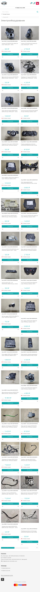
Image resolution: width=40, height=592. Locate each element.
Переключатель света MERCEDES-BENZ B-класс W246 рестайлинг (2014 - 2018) (10, 145)
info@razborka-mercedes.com (9, 561)
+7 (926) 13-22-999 (20, 7)
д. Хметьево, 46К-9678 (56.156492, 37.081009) (13, 555)
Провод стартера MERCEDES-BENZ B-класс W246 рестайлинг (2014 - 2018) (29, 460)
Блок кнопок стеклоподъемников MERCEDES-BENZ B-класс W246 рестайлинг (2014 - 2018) (29, 355)
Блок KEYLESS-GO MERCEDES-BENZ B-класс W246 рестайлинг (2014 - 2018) (9, 216)
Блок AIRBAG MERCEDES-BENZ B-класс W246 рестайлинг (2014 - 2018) (10, 178)
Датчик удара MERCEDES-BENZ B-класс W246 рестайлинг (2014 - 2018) (10, 317)
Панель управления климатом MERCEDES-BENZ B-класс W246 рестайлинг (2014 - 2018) (29, 145)
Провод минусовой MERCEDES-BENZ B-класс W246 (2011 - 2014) (9, 527)
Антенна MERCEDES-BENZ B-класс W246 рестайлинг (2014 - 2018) (10, 250)
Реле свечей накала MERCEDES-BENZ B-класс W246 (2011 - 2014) (10, 111)
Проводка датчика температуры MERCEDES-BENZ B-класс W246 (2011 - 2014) (29, 532)
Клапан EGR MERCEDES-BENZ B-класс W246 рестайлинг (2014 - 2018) (29, 388)
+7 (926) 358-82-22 (5, 568)
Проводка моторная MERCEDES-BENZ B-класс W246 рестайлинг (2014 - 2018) (10, 460)
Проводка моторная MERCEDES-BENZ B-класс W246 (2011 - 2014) (29, 78)
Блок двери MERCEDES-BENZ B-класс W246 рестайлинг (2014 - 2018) (29, 321)
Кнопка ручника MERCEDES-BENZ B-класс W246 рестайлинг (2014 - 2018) (29, 111)
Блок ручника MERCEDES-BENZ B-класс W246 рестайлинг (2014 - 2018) (29, 216)
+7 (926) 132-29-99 (5, 570)
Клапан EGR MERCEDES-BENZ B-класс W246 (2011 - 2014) (10, 44)
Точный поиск (5, 14)
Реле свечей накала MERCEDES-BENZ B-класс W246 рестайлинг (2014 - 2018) (29, 426)
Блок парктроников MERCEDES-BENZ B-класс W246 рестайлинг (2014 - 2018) (29, 250)
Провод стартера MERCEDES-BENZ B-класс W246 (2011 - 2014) (9, 493)
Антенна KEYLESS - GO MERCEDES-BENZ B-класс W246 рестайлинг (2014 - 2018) (10, 283)
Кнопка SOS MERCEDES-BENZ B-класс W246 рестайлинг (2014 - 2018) (29, 283)
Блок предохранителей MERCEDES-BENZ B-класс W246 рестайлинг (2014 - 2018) (29, 183)
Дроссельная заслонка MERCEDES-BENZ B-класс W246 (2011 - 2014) (10, 78)
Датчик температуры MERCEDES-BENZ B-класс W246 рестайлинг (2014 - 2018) (10, 426)
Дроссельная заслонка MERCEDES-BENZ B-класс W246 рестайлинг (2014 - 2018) (10, 393)
